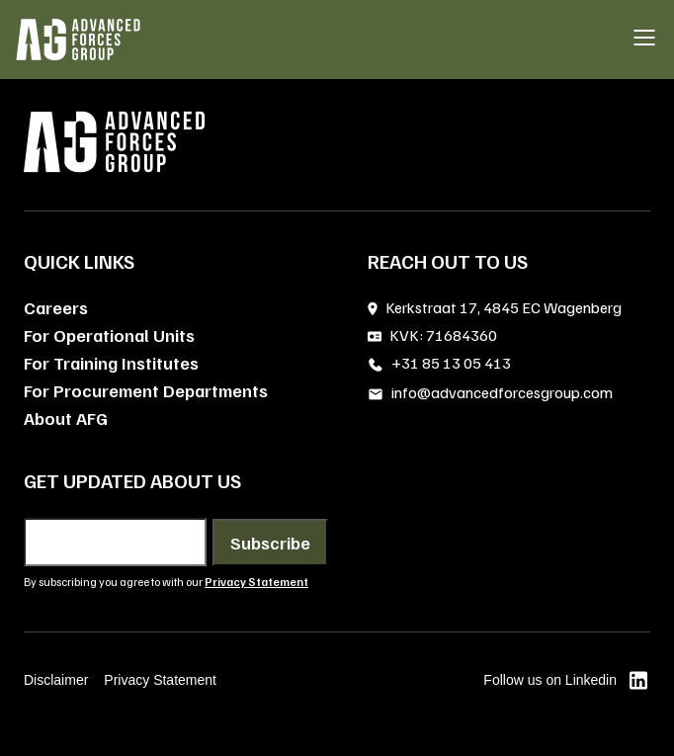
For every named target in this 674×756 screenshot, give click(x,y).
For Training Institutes (111, 363)
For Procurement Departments (146, 390)
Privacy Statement (160, 680)
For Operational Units (109, 335)
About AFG (66, 418)
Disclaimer (56, 680)
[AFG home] (78, 39)
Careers (56, 307)
